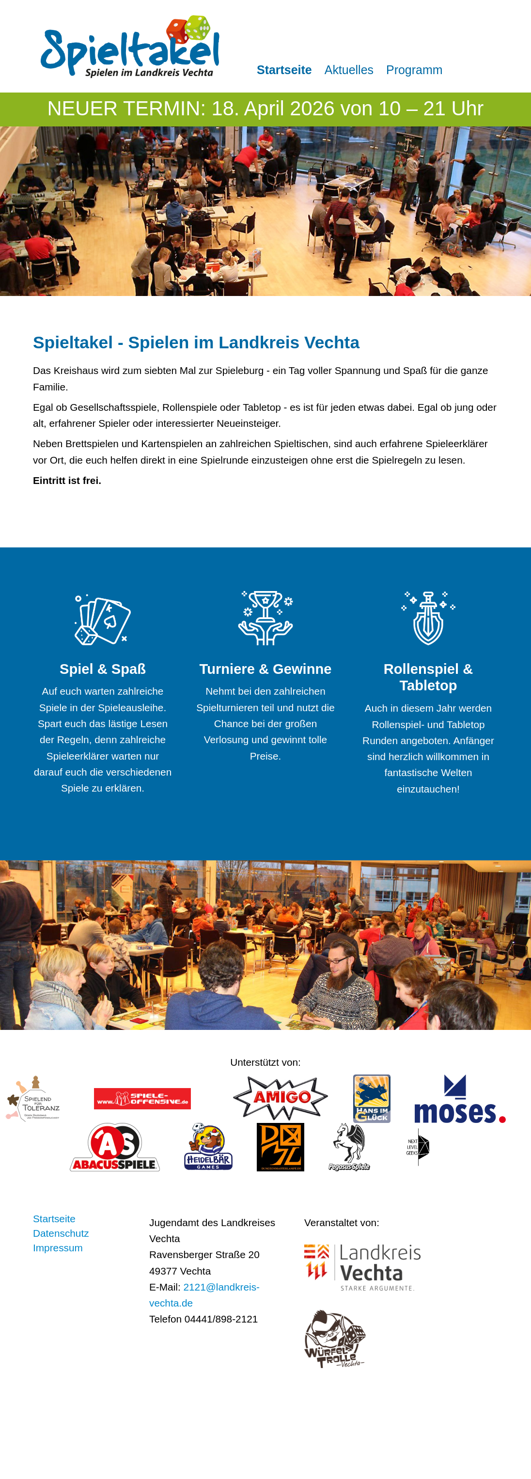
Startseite (284, 70)
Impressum (58, 1248)
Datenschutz (61, 1233)
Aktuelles (349, 70)
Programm (414, 70)
